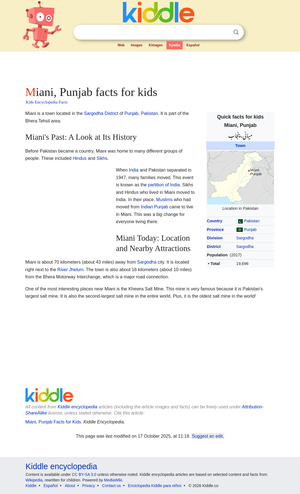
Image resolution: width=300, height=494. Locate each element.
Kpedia (174, 45)
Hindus (80, 158)
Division (215, 238)
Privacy (88, 485)
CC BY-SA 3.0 (84, 474)
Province (215, 229)
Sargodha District (101, 113)
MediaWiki (113, 480)
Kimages (156, 45)
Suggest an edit (207, 436)
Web (121, 45)
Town (240, 145)
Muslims (164, 199)
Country (214, 221)
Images (136, 45)
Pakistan (251, 221)
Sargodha (245, 238)
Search (236, 32)
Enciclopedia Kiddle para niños (154, 485)
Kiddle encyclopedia (77, 406)
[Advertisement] (149, 67)
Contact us (111, 485)
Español (192, 45)
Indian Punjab (154, 206)
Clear (224, 32)
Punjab (250, 229)
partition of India (164, 184)
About (70, 485)
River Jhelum (70, 269)
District (214, 246)
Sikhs (102, 158)
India (134, 170)
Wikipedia (34, 480)
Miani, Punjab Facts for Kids (53, 422)
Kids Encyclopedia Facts (47, 102)
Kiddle (31, 485)
